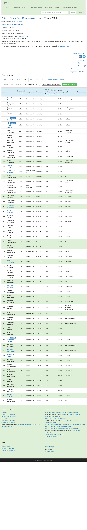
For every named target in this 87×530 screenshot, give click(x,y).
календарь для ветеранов (69, 412)
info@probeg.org (50, 446)
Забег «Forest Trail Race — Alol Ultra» (21, 18)
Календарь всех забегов (52, 412)
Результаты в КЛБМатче (78, 72)
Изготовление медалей (69, 7)
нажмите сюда (64, 46)
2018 (67, 420)
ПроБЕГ (6, 3)
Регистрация (81, 60)
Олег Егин (10, 120)
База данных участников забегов (55, 418)
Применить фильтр (69, 84)
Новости (8, 7)
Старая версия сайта (8, 422)
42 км (11, 79)
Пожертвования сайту (8, 420)
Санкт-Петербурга (74, 414)
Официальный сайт (79, 53)
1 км (43, 79)
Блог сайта (4, 418)
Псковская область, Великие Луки (12, 24)
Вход (80, 12)
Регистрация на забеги (8, 416)
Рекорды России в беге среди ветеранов (58, 426)
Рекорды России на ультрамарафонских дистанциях (61, 428)
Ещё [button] (57, 7)
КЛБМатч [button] (48, 7)
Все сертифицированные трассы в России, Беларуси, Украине (65, 424)
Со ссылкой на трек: (31, 84)
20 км (18, 79)
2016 (75, 420)
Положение (82, 63)
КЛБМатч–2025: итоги (8, 448)
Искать (73, 12)
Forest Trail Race (17, 21)
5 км (31, 79)
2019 (63, 420)
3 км (37, 79)
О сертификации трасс (52, 422)
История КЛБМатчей (8, 450)
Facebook (28, 424)
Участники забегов (36, 7)
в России (74, 430)
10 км (25, 79)
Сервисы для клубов (8, 414)
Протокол (82, 66)
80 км (4, 79)
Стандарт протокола (51, 436)
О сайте (3, 412)
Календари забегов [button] (21, 7)
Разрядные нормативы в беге (54, 434)
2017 (71, 420)
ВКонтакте (20, 424)
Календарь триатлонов (52, 416)
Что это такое (5, 446)
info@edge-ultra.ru (23, 36)
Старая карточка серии (78, 69)
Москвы (64, 414)
